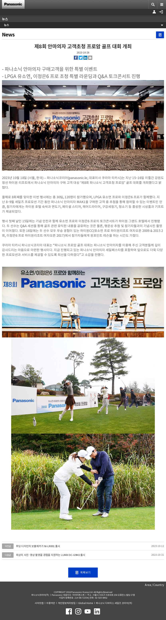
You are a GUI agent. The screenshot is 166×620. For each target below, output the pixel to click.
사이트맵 (39, 603)
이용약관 (50, 603)
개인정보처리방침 (66, 603)
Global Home (85, 603)
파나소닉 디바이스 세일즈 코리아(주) (114, 603)
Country (158, 585)
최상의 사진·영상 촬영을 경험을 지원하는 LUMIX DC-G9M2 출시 (50, 555)
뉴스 (6, 25)
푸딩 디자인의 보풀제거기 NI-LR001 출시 (38, 546)
